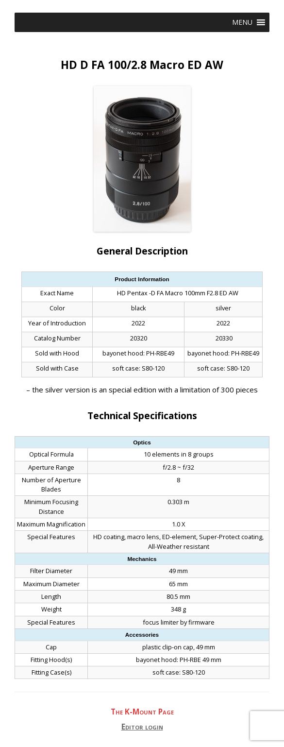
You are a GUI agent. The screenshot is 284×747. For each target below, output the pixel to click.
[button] (242, 22)
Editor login (142, 727)
